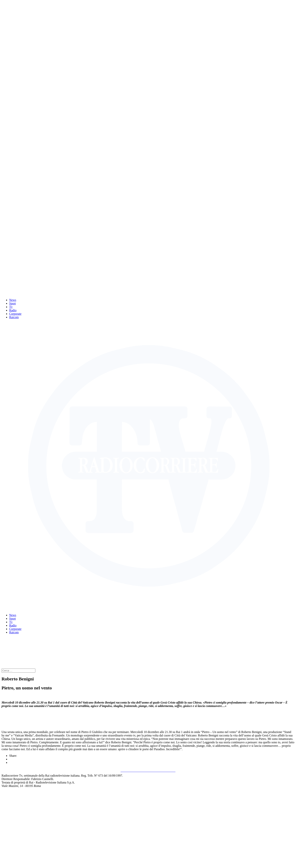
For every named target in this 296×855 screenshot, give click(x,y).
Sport (12, 303)
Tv (11, 306)
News (12, 300)
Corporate (15, 313)
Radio (12, 310)
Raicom (14, 317)
